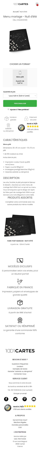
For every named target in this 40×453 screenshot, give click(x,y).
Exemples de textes (20, 369)
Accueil (15, 12)
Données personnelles (20, 425)
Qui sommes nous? (20, 420)
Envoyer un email (20, 393)
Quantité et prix (9, 92)
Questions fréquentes (20, 364)
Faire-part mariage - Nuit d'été (20, 241)
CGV (20, 427)
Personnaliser (20, 103)
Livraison (20, 366)
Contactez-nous (20, 374)
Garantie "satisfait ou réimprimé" (20, 371)
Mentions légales (20, 422)
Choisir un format (20, 64)
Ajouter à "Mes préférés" (18, 110)
